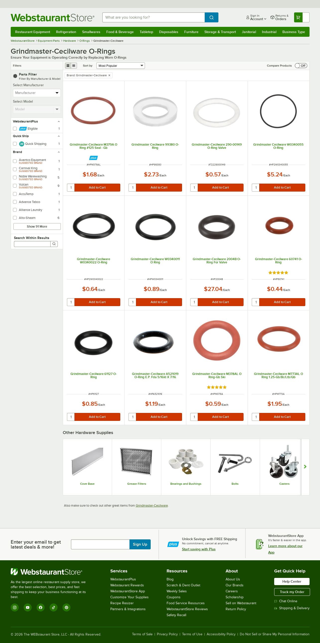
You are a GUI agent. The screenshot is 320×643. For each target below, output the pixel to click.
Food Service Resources (186, 603)
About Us (233, 579)
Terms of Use (192, 634)
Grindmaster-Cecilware (152, 505)
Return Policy (236, 609)
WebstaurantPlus (123, 579)
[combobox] (153, 17)
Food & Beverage (120, 32)
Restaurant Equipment (32, 32)
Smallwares (91, 32)
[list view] (74, 66)
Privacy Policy (167, 634)
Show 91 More (37, 226)
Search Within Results (31, 238)
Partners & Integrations (128, 609)
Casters (284, 483)
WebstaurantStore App (127, 591)
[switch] (301, 65)
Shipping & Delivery (292, 608)
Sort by (87, 65)
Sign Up (140, 544)
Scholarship (235, 597)
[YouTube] (28, 607)
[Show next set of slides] (305, 467)
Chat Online (285, 601)
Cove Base (87, 483)
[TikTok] (54, 607)
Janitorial (249, 32)
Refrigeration (66, 32)
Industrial (269, 32)
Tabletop (146, 32)
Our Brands (235, 585)
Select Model (23, 101)
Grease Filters (136, 483)
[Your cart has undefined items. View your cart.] (302, 17)
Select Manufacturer (28, 85)
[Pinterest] (66, 607)
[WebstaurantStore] (52, 572)
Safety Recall (176, 615)
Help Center (291, 581)
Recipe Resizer (122, 603)
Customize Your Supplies (129, 597)
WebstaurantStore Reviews (187, 609)
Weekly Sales (177, 591)
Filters (17, 65)
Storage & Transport (220, 32)
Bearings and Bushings (185, 483)
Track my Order (292, 592)
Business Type (293, 32)
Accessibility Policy (221, 634)
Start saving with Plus (199, 549)
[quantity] (71, 188)
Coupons (174, 597)
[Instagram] (15, 607)
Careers (232, 591)
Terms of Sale (142, 634)
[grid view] (68, 66)
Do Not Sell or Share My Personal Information (275, 634)
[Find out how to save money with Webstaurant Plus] (93, 158)
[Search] (54, 244)
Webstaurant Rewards (127, 585)
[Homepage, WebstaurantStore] (52, 17)
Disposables (168, 32)
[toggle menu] (57, 93)
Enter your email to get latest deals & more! (36, 544)
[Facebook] (41, 607)
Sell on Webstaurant (241, 603)
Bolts (235, 483)
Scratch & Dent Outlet (183, 585)
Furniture (191, 32)
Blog (170, 579)
